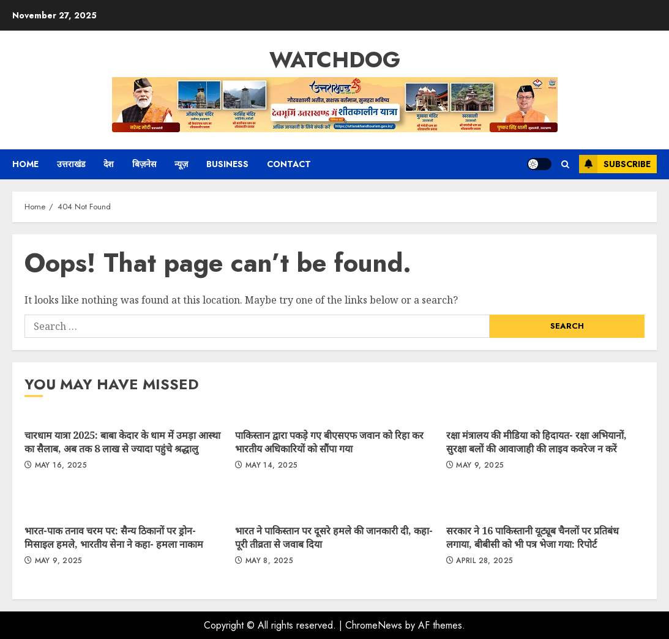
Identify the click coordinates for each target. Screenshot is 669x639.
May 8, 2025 (269, 561)
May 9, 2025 (480, 466)
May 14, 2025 (271, 466)
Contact (289, 164)
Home (25, 164)
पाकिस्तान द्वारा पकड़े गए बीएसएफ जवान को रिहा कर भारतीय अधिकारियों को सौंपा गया (329, 441)
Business (227, 164)
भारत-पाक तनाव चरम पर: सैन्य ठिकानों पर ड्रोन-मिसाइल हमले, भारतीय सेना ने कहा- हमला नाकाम (113, 537)
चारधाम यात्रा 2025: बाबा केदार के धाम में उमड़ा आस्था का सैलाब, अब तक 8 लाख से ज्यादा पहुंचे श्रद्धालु (122, 441)
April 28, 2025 (484, 561)
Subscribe (615, 164)
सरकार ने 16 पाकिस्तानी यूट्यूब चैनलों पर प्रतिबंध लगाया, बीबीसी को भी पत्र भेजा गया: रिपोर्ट (532, 537)
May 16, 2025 (61, 466)
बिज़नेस (144, 164)
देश (108, 164)
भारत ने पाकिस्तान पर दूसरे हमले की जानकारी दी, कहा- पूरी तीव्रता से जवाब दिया (334, 537)
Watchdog (334, 59)
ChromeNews (373, 625)
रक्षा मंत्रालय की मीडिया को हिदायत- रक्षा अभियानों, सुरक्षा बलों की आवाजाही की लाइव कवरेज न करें (536, 441)
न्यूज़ (181, 164)
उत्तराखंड (71, 164)
